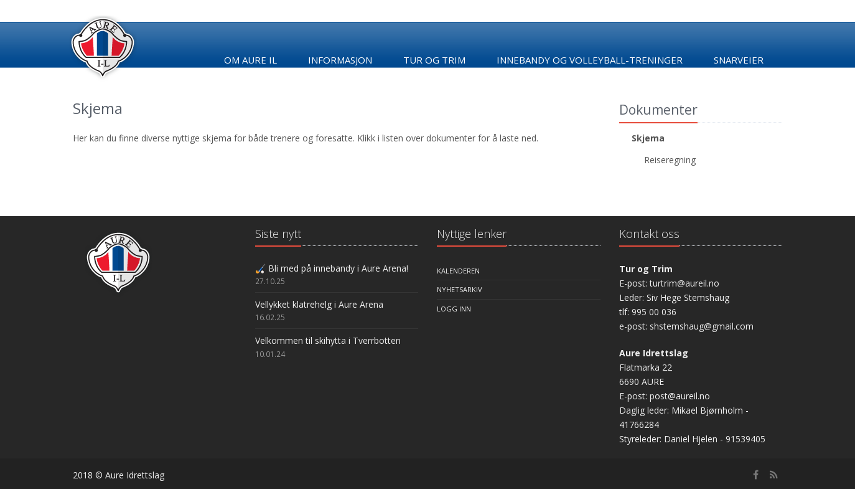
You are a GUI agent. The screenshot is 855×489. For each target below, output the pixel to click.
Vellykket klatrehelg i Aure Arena (319, 304)
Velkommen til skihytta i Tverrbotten (328, 340)
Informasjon (340, 60)
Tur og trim (434, 60)
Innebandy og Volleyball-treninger (590, 60)
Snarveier (739, 60)
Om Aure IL (250, 60)
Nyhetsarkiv (459, 289)
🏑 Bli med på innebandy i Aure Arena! (331, 268)
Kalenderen (458, 270)
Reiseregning (670, 160)
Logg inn (454, 308)
